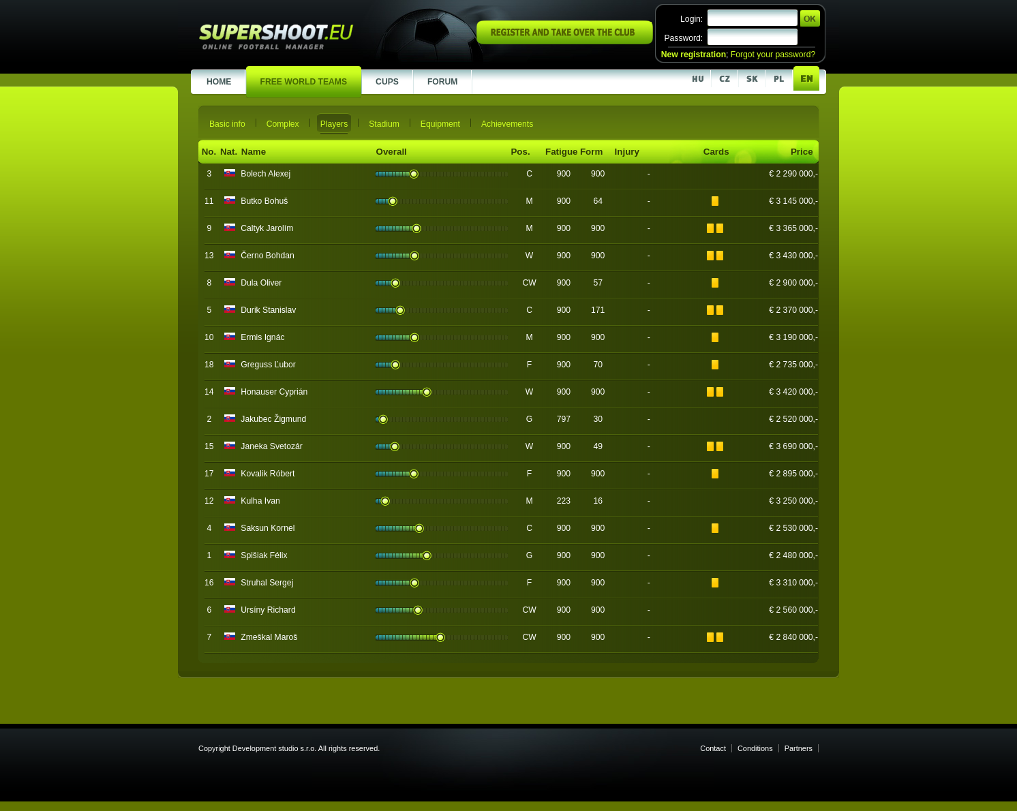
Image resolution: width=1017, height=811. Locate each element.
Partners (799, 748)
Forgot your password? (773, 54)
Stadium (384, 124)
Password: (683, 38)
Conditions (755, 748)
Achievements (507, 124)
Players (334, 124)
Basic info (227, 124)
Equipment (440, 124)
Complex (283, 124)
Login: (691, 19)
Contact (713, 748)
